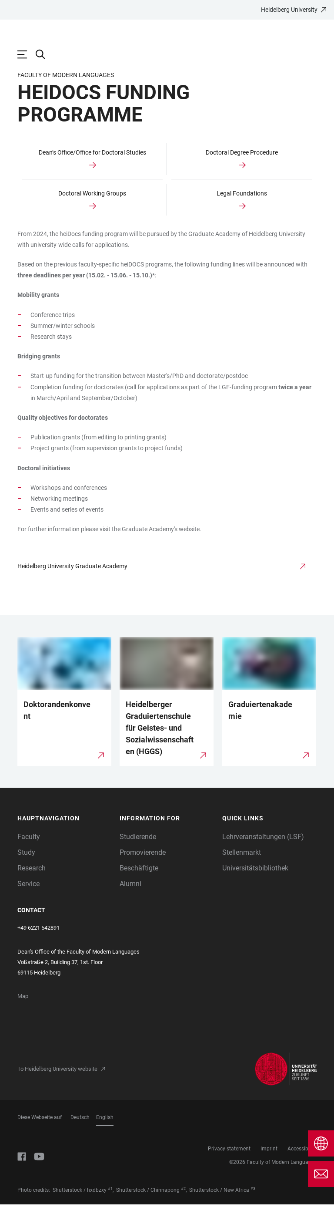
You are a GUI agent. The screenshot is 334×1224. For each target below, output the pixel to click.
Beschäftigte (139, 887)
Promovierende (143, 872)
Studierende (138, 856)
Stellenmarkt (241, 872)
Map (22, 1015)
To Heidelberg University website (57, 1088)
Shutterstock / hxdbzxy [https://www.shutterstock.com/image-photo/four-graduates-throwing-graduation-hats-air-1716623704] (80, 1210)
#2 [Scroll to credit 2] (183, 1208)
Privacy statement (229, 1168)
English (105, 1137)
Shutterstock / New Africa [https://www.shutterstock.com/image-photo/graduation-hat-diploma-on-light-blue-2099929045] (219, 1210)
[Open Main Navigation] (26, 54)
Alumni (130, 903)
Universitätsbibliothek (255, 887)
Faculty (28, 856)
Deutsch (80, 1137)
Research (31, 887)
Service (28, 903)
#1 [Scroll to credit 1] (110, 1208)
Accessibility (302, 1168)
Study (26, 872)
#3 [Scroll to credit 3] (252, 1208)
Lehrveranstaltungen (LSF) (263, 856)
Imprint (269, 1168)
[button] (64, 838)
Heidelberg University (289, 9)
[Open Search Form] (45, 54)
